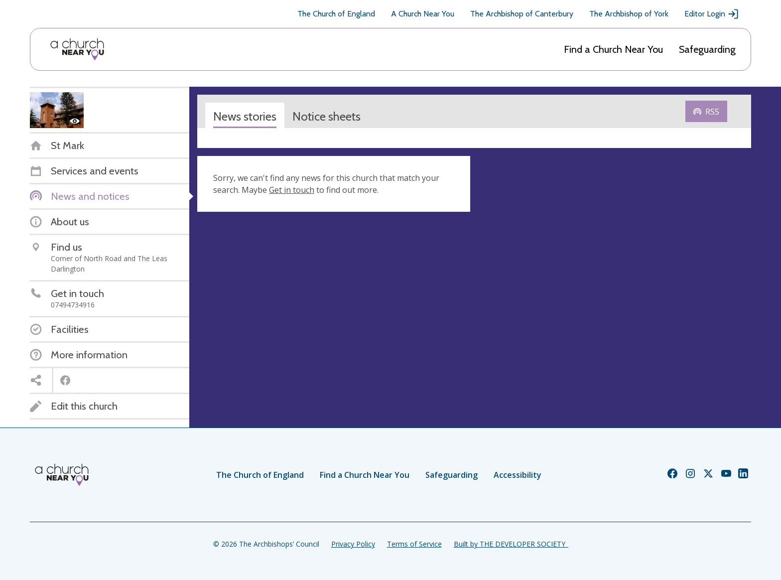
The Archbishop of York (628, 13)
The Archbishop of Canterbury (521, 13)
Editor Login (711, 14)
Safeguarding (707, 49)
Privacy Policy (353, 544)
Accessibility (517, 474)
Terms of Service (414, 544)
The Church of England (336, 13)
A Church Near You (422, 13)
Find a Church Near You (613, 49)
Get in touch (291, 189)
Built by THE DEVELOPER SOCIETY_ (511, 544)
